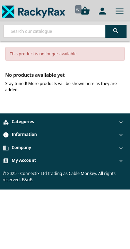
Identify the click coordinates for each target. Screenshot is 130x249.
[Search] (65, 31)
